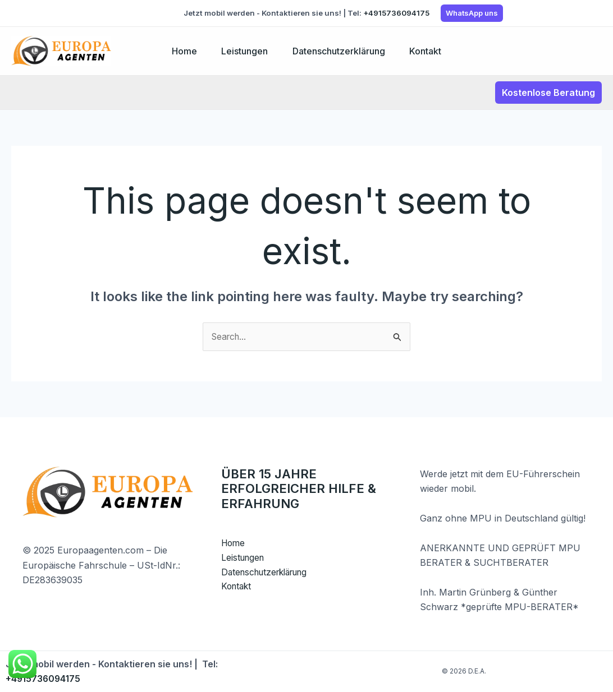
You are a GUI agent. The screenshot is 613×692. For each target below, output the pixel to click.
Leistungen (243, 51)
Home (180, 51)
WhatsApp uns (472, 12)
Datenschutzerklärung (340, 51)
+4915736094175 (396, 12)
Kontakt (429, 51)
